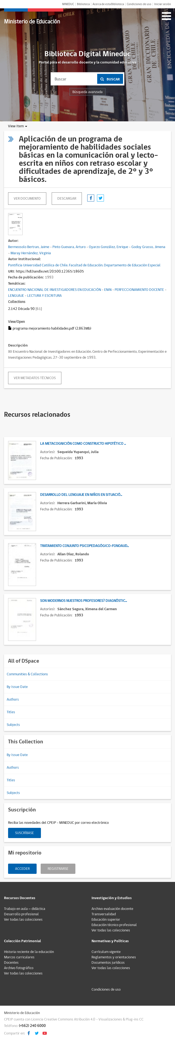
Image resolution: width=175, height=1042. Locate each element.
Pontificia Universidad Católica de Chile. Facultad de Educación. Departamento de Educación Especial (84, 265)
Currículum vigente (106, 952)
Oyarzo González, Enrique (108, 247)
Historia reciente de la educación (29, 952)
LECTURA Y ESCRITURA (44, 295)
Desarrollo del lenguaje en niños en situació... (81, 494)
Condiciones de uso (139, 4)
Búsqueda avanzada (87, 92)
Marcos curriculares (19, 957)
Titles (11, 712)
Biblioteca (83, 4)
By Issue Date (17, 687)
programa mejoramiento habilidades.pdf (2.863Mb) (49, 328)
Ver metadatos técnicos (35, 378)
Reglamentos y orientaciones (114, 957)
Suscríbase (24, 833)
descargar (66, 198)
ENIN (107, 289)
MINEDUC (68, 4)
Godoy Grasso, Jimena (148, 247)
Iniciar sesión (162, 4)
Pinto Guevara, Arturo (69, 247)
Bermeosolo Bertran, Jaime (28, 247)
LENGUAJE (16, 295)
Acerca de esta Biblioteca (108, 4)
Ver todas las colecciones (23, 919)
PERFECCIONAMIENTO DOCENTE (139, 289)
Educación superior (106, 919)
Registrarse (58, 868)
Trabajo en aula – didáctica (24, 909)
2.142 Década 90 (21, 309)
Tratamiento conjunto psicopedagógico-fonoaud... (84, 546)
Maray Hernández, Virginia (30, 253)
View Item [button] (17, 126)
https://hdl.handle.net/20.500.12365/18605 (50, 271)
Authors (13, 699)
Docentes (11, 962)
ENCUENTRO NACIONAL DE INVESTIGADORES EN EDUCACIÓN (54, 289)
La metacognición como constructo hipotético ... (83, 443)
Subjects (13, 724)
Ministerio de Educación (32, 22)
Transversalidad (104, 914)
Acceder (22, 868)
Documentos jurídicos (108, 962)
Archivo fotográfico (18, 968)
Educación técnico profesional (114, 925)
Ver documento (27, 198)
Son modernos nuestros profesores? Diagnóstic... (83, 600)
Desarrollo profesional (21, 914)
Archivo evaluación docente (112, 909)
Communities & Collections (27, 674)
